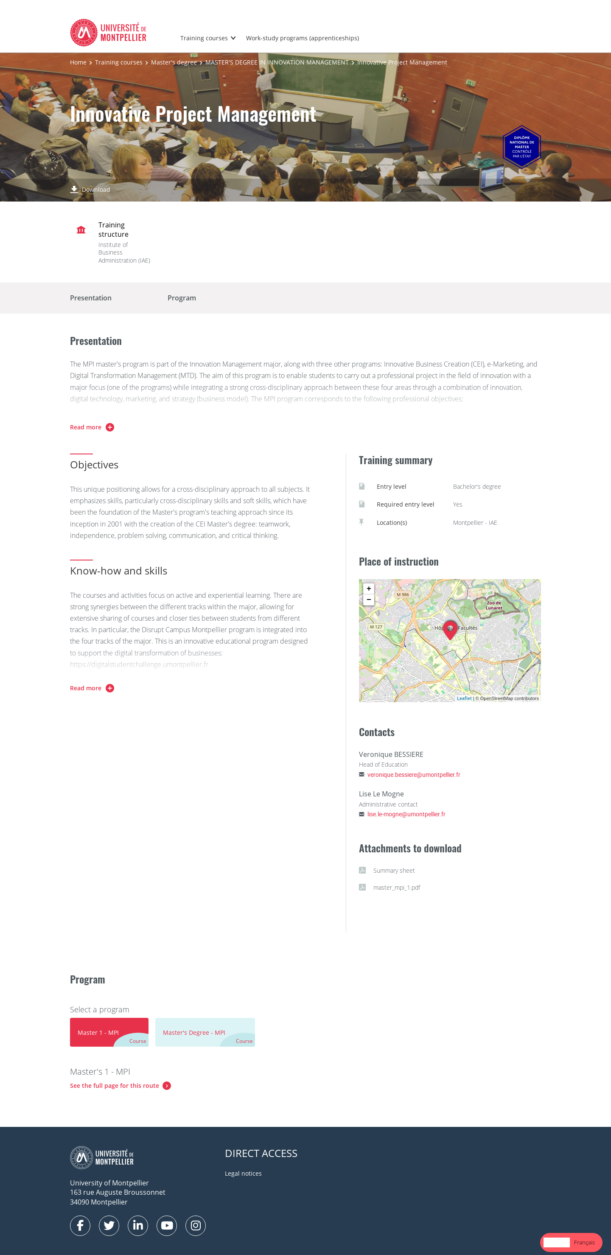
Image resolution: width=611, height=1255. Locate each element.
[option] (584, 1242)
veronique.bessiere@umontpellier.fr (413, 774)
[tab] (109, 1032)
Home (78, 62)
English (557, 1242)
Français (584, 1242)
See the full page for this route (114, 1085)
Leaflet (464, 698)
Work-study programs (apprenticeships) (302, 38)
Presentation (91, 298)
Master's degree (174, 62)
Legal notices (243, 1173)
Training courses (204, 38)
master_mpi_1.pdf (389, 887)
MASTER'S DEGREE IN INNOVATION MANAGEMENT (277, 62)
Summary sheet (387, 870)
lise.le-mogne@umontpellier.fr (406, 814)
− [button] (369, 600)
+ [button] (369, 589)
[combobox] (557, 1242)
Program (182, 298)
